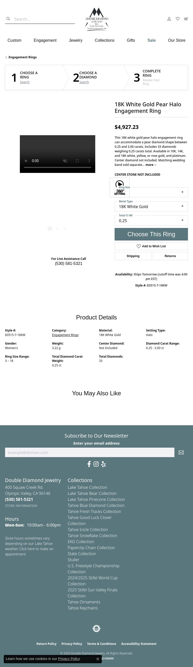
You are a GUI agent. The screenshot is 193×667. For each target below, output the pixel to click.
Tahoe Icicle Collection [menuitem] (88, 529)
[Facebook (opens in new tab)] (89, 464)
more (151, 165)
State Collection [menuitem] (82, 553)
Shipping (133, 256)
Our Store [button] (176, 40)
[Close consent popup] (97, 658)
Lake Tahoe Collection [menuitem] (87, 487)
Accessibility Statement (138, 644)
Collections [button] (104, 40)
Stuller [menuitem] (73, 559)
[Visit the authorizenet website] (96, 628)
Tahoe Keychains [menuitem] (83, 608)
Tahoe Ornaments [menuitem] (84, 602)
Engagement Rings (23, 57)
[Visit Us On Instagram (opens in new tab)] (96, 464)
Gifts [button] (131, 40)
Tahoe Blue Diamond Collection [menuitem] (96, 505)
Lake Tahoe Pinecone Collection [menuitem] (96, 499)
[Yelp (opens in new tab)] (103, 464)
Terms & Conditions (101, 644)
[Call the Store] (19, 499)
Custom (14, 40)
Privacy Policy (72, 644)
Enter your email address (96, 443)
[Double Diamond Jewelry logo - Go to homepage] (96, 19)
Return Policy (46, 644)
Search (25, 82)
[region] (57, 187)
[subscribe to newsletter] (181, 452)
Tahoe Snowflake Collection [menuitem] (92, 535)
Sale (152, 40)
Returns (170, 256)
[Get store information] (21, 506)
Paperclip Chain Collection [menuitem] (91, 547)
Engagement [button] (45, 40)
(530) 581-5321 (68, 263)
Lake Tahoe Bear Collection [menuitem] (92, 493)
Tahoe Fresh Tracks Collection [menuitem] (94, 511)
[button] (169, 19)
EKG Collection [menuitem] (81, 541)
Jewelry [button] (75, 40)
